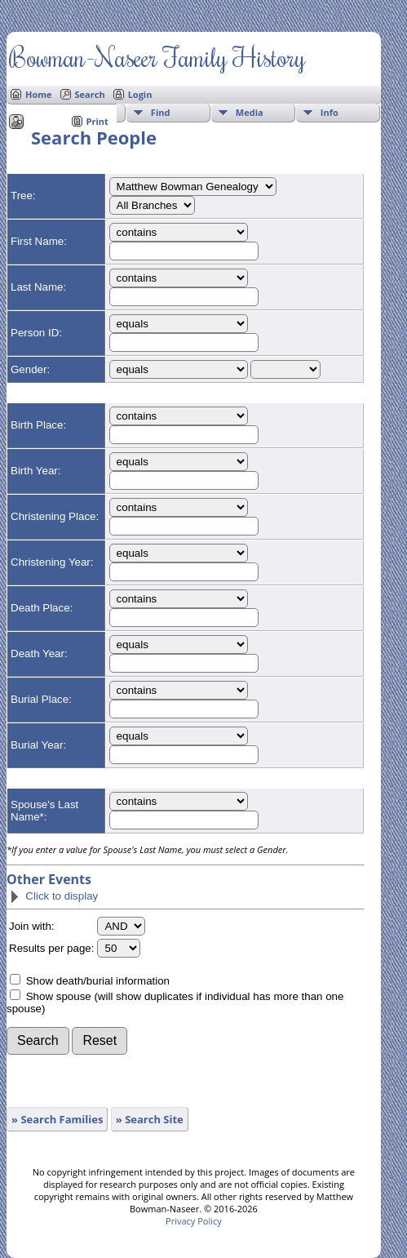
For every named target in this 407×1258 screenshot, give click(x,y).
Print (97, 121)
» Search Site (150, 1119)
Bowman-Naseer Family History (157, 56)
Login (140, 94)
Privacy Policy (194, 1221)
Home (38, 94)
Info (329, 112)
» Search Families (57, 1119)
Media (249, 112)
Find (160, 112)
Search (90, 94)
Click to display (53, 896)
